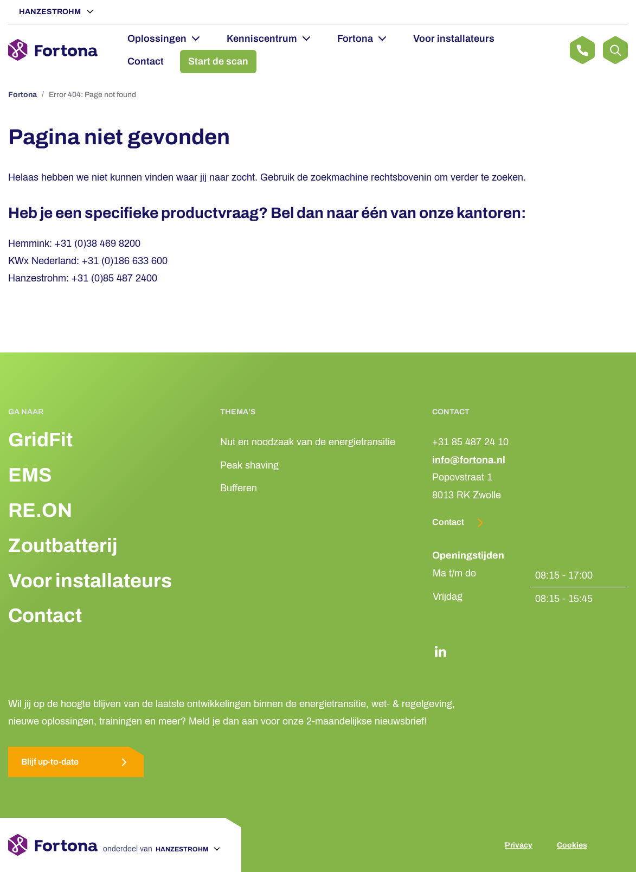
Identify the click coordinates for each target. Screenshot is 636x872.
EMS (30, 475)
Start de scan (218, 61)
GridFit (40, 440)
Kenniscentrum (262, 38)
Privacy (518, 845)
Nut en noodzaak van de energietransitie (307, 442)
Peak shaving (249, 465)
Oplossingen (157, 38)
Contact (145, 61)
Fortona (355, 38)
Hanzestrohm (50, 12)
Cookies (572, 845)
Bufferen (238, 488)
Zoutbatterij (63, 545)
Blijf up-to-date (76, 762)
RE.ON (40, 510)
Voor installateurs (453, 38)
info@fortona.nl (468, 459)
